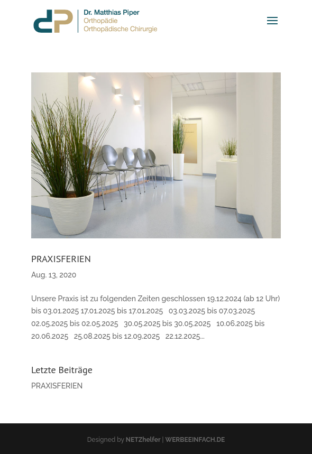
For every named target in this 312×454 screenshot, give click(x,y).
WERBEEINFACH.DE (195, 439)
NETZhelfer (143, 439)
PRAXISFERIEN (61, 259)
